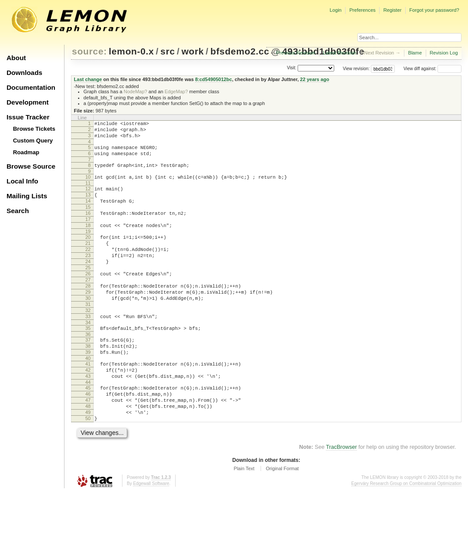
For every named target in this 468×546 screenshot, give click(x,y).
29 (88, 322)
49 (88, 463)
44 (88, 428)
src (167, 51)
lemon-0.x (131, 51)
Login (335, 10)
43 (88, 420)
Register (392, 10)
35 (88, 364)
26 (88, 299)
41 (88, 405)
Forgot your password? (434, 10)
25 (88, 292)
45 (88, 433)
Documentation (31, 87)
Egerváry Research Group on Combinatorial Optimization (406, 537)
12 (88, 197)
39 (88, 392)
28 (88, 314)
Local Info (22, 181)
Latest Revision (339, 52)
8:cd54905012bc (213, 79)
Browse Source (31, 166)
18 (88, 242)
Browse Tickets (34, 128)
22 (88, 270)
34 (88, 359)
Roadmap (26, 152)
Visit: (291, 68)
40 (88, 400)
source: (89, 51)
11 (88, 192)
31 (88, 336)
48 (88, 455)
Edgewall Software (151, 537)
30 (88, 329)
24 (88, 285)
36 (88, 372)
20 (88, 255)
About (16, 57)
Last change (88, 79)
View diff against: (432, 68)
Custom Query (33, 140)
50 (88, 470)
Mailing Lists (27, 196)
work (192, 51)
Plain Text (244, 522)
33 (88, 351)
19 (88, 249)
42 (88, 413)
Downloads (24, 72)
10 (88, 184)
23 (88, 277)
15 (88, 220)
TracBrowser (341, 501)
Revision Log (444, 52)
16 (88, 227)
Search (18, 210)
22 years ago (314, 79)
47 (88, 448)
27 (88, 307)
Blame (415, 52)
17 (88, 234)
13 (88, 205)
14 (88, 212)
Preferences (362, 10)
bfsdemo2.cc (239, 51)
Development (28, 102)
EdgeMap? (176, 91)
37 (88, 377)
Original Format (282, 522)
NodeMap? (135, 91)
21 (88, 262)
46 (88, 441)
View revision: (356, 68)
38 (88, 385)
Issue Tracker (28, 117)
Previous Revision (295, 52)
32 (88, 344)
